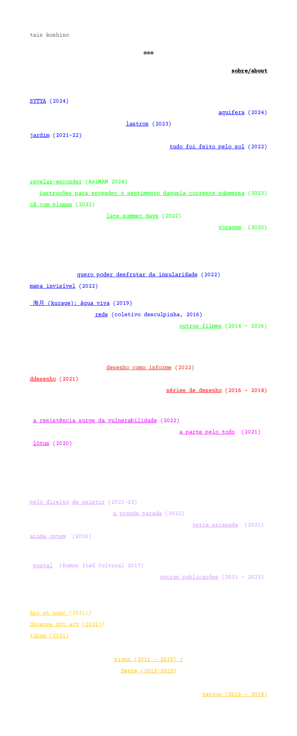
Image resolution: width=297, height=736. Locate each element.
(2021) (220, 432)
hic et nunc (48, 613)
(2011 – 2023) (212, 577)
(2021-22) (56, 135)
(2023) (149, 124)
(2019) (81, 303)
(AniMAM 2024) (79, 182)
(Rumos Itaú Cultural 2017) (88, 566)
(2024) (49, 101)
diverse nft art (54, 624)
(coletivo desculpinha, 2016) (148, 315)
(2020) (241, 228)
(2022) (218, 147)
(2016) (61, 536)
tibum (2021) (49, 636)
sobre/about (249, 71)
